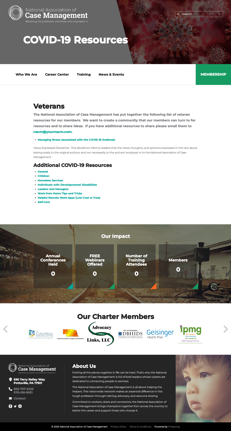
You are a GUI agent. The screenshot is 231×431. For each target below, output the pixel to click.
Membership (213, 74)
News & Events (111, 74)
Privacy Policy (118, 426)
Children (43, 176)
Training (84, 74)
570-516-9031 (23, 392)
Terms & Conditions (140, 426)
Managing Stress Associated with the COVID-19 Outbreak (76, 139)
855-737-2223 (24, 389)
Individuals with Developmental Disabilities (67, 184)
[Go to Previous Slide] (6, 329)
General (43, 171)
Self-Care (44, 202)
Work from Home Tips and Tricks (60, 193)
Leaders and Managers (53, 189)
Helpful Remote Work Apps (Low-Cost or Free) (69, 197)
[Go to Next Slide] (225, 329)
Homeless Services (50, 180)
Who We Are (26, 74)
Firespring (174, 426)
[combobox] (199, 14)
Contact (20, 398)
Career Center (57, 74)
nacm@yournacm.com (52, 132)
